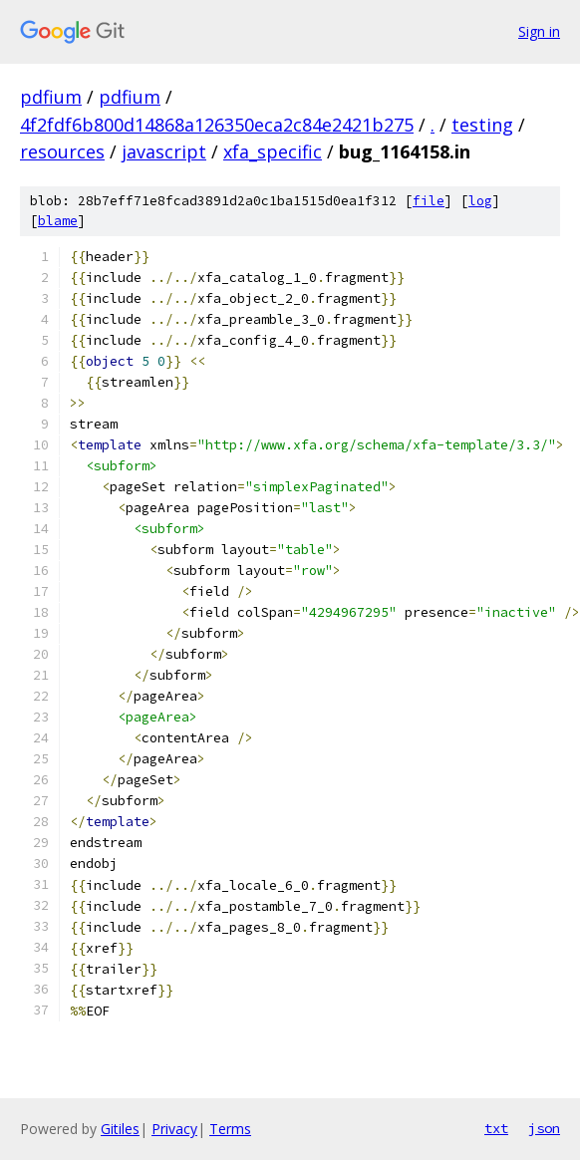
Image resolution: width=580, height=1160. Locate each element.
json (544, 1128)
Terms (230, 1128)
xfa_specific (272, 151)
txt (496, 1128)
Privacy (174, 1128)
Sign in (539, 31)
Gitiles (120, 1128)
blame (58, 220)
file (428, 200)
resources (62, 151)
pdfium (51, 97)
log (480, 200)
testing (482, 125)
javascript (164, 151)
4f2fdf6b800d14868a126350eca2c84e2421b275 (217, 125)
